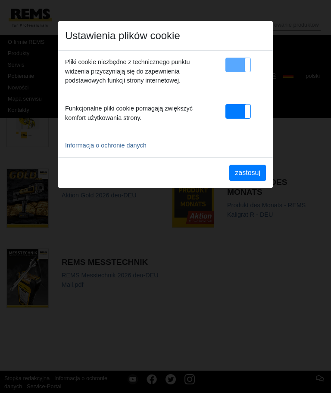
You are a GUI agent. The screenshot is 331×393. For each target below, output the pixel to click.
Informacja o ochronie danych (106, 145)
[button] (238, 65)
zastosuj (247, 172)
